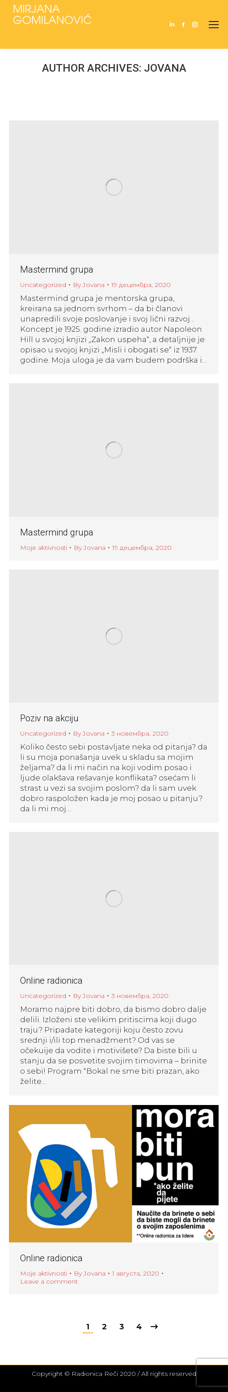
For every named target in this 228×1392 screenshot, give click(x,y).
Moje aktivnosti (43, 548)
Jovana (165, 68)
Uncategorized (43, 285)
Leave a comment (49, 1281)
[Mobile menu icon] (213, 24)
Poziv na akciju (49, 718)
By (89, 285)
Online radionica (51, 980)
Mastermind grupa (56, 269)
